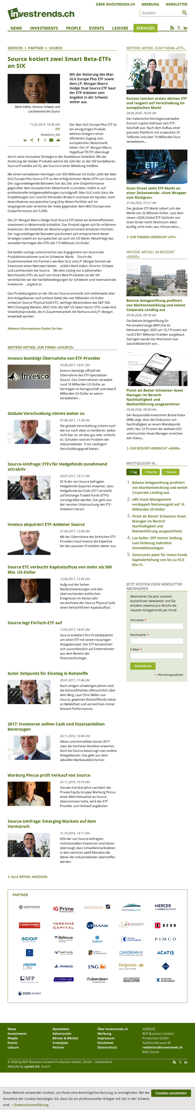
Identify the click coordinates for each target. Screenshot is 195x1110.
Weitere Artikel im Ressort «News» (150, 254)
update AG (32, 1066)
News (16, 28)
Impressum (106, 1038)
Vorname (138, 620)
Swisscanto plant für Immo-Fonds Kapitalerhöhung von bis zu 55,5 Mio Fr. (159, 559)
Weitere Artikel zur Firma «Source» (41, 347)
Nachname (139, 634)
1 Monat (171, 472)
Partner (36, 48)
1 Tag (133, 472)
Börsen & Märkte (65, 1038)
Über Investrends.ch (115, 4)
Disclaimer (106, 1043)
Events (96, 28)
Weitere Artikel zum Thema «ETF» (155, 48)
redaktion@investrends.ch (162, 1047)
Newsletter (176, 4)
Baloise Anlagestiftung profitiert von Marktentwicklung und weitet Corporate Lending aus (159, 487)
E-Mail (136, 649)
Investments (44, 28)
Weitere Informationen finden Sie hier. (35, 328)
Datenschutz (107, 1047)
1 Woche (151, 472)
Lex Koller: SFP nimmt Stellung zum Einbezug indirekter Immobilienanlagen (157, 543)
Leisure (120, 28)
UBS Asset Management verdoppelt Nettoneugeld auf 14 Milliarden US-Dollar (158, 504)
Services (145, 28)
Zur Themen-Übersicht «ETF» (153, 237)
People (73, 28)
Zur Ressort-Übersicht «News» (155, 448)
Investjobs (60, 1043)
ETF (57, 129)
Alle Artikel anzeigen (29, 877)
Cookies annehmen (171, 1093)
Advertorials (62, 1033)
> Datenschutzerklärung (30, 1105)
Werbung (150, 4)
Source (55, 48)
